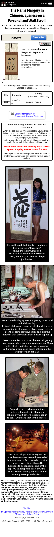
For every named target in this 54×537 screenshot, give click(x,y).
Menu (46, 4)
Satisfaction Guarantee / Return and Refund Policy (34, 513)
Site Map (27, 508)
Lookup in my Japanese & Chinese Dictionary (29, 115)
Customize (38, 37)
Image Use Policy (9, 512)
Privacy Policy (24, 512)
